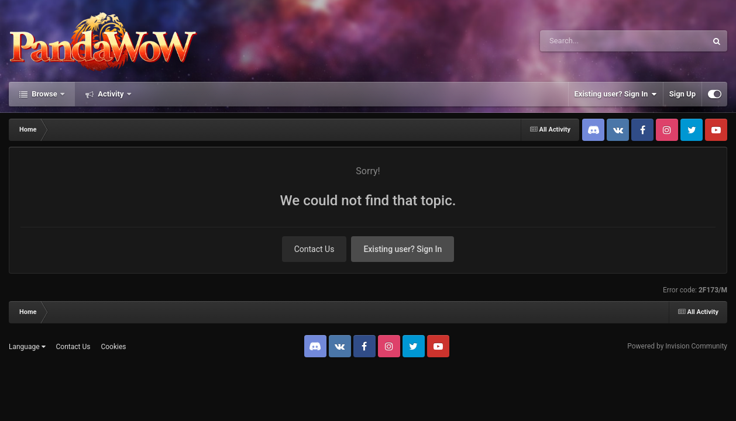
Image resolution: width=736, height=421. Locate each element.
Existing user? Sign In (616, 94)
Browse (44, 93)
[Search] (594, 40)
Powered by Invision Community (677, 346)
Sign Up (682, 93)
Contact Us (314, 249)
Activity (111, 93)
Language (27, 347)
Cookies (113, 347)
